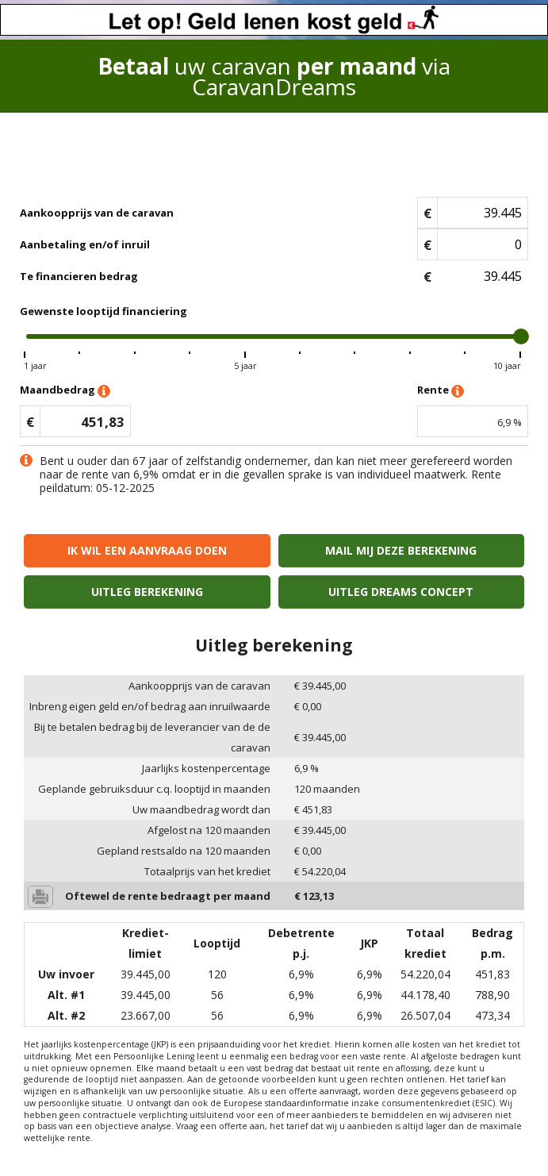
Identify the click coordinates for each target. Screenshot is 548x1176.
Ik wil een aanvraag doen (147, 550)
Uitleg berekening (147, 591)
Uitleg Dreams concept (400, 591)
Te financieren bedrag (79, 276)
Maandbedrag (65, 390)
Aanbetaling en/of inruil (85, 244)
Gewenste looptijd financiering (103, 311)
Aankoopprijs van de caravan (97, 213)
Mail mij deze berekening (401, 550)
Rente (440, 390)
